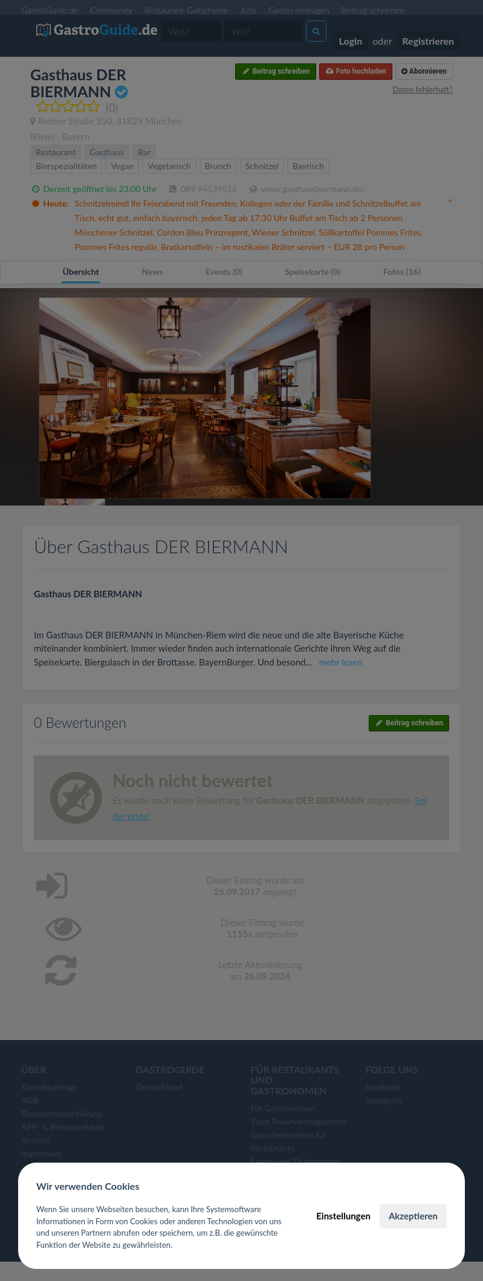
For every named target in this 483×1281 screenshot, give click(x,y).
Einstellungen (343, 1215)
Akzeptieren (413, 1215)
